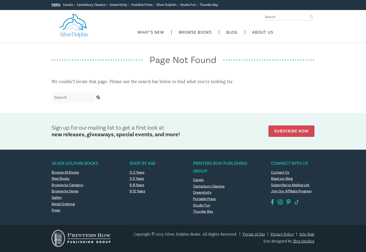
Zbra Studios (303, 241)
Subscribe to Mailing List (290, 185)
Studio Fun (188, 5)
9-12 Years (137, 191)
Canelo (68, 5)
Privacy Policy (282, 234)
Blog (231, 32)
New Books (61, 178)
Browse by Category (67, 185)
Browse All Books (65, 172)
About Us (262, 32)
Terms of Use (254, 234)
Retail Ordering (63, 204)
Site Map (306, 234)
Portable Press (141, 5)
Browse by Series (65, 191)
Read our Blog (282, 178)
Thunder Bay (209, 5)
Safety (57, 197)
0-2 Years (137, 172)
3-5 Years (137, 178)
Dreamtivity (118, 5)
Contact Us (280, 172)
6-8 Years (137, 185)
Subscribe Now (291, 131)
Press (56, 210)
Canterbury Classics (91, 5)
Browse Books (195, 32)
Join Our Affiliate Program (291, 191)
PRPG (56, 5)
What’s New (150, 32)
